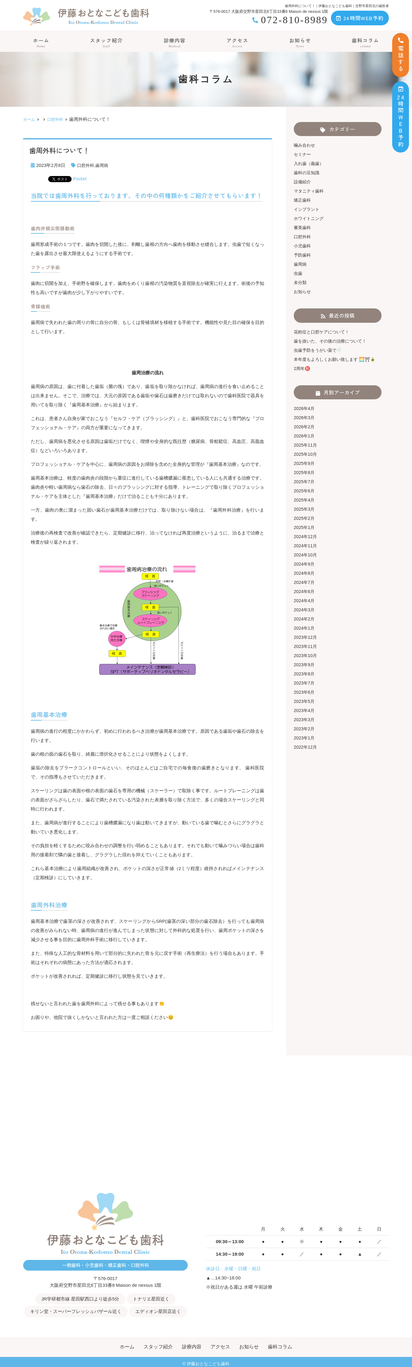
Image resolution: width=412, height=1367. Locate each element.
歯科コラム (366, 42)
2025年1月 (305, 527)
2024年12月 (306, 536)
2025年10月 (306, 454)
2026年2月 (305, 426)
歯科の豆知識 (307, 172)
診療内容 (175, 42)
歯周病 (103, 165)
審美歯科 (303, 227)
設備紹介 (303, 181)
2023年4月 (305, 710)
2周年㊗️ (302, 368)
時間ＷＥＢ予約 (401, 117)
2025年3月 (305, 509)
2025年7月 (305, 481)
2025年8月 (305, 472)
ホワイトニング (310, 218)
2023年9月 (305, 664)
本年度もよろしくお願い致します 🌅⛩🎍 (337, 359)
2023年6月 (305, 692)
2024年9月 (305, 564)
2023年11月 (306, 646)
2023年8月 (305, 673)
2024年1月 (305, 628)
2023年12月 (306, 637)
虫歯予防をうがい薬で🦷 (319, 350)
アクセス (237, 42)
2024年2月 (305, 618)
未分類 (300, 282)
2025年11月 (306, 445)
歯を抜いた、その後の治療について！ (332, 341)
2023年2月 (305, 728)
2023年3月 (305, 719)
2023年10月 (306, 655)
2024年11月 (306, 545)
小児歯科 (303, 245)
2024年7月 (305, 582)
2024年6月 (305, 591)
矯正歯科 (303, 200)
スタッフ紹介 (106, 42)
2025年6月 (305, 490)
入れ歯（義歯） (310, 163)
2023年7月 (305, 682)
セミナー (303, 154)
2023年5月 (305, 701)
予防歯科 (303, 254)
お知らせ (300, 42)
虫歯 (298, 273)
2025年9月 (305, 463)
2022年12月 (306, 747)
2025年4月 (305, 499)
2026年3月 (305, 417)
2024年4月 (305, 600)
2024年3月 (305, 609)
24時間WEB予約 (360, 18)
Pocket (80, 178)
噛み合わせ (305, 145)
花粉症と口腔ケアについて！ (323, 331)
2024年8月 (305, 573)
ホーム (40, 42)
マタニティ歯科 (310, 190)
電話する (401, 55)
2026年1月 (305, 435)
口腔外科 (86, 165)
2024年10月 (306, 554)
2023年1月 (305, 737)
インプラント (307, 209)
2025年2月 (305, 518)
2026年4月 (305, 408)
